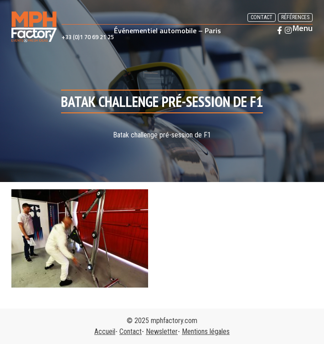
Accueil (104, 331)
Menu (303, 28)
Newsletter (162, 331)
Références (295, 17)
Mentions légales (206, 331)
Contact (262, 17)
